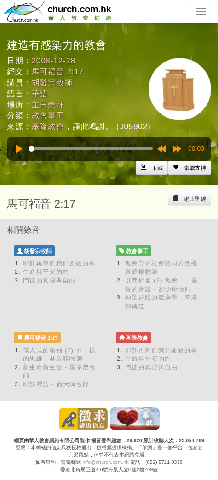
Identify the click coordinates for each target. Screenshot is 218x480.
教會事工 (48, 115)
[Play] (18, 148)
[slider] (91, 148)
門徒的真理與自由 (49, 280)
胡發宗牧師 (52, 83)
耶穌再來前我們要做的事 (59, 263)
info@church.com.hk (105, 462)
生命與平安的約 (46, 271)
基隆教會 (48, 126)
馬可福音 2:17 (58, 72)
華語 (40, 94)
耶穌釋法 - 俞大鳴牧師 (56, 384)
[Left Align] (189, 168)
